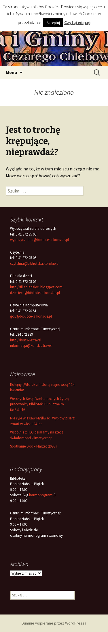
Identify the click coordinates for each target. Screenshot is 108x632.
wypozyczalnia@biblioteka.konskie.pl (39, 239)
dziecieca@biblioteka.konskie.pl (35, 292)
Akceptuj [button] (53, 22)
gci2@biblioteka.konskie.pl (31, 316)
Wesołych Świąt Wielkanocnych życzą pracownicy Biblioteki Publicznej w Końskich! (39, 404)
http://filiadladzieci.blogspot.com (36, 287)
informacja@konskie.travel (31, 345)
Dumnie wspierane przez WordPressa (54, 623)
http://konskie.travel (25, 340)
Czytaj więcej (77, 22)
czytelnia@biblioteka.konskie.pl (34, 263)
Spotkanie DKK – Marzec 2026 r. (34, 446)
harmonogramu (41, 495)
